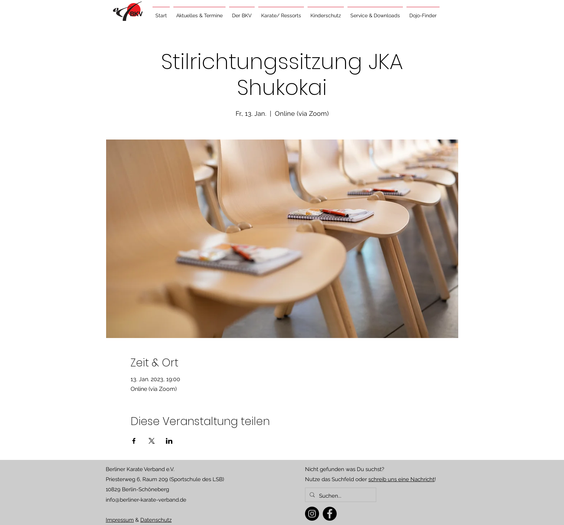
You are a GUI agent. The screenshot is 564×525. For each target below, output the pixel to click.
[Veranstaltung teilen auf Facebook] (134, 441)
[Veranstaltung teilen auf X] (151, 441)
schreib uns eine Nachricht (401, 479)
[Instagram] (312, 514)
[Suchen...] (340, 496)
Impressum (120, 520)
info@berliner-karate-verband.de (146, 500)
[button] (199, 12)
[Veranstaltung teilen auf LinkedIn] (169, 441)
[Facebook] (330, 514)
